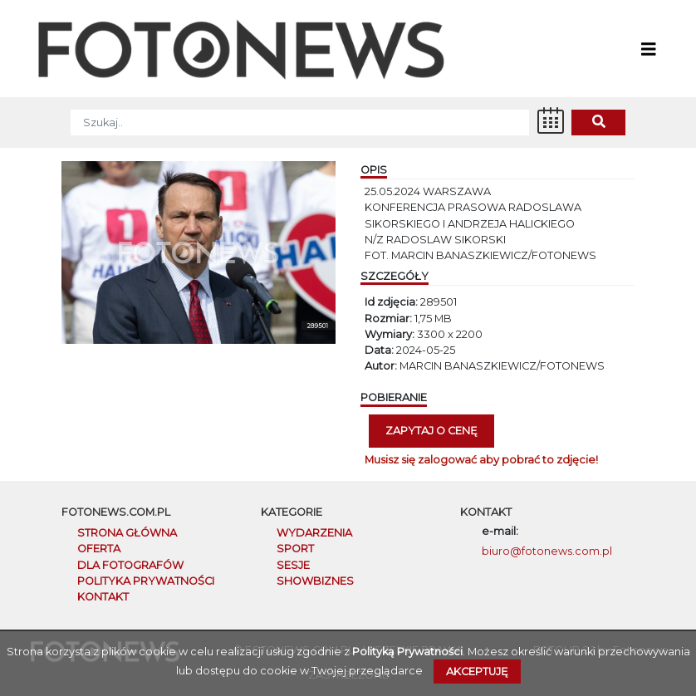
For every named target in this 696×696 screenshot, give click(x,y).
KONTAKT (103, 597)
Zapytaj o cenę (431, 430)
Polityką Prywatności (407, 651)
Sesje (293, 565)
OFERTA (98, 548)
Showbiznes (315, 581)
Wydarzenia (314, 533)
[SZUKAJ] (300, 122)
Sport (295, 548)
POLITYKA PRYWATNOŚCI (145, 581)
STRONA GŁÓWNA (127, 533)
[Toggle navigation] (648, 48)
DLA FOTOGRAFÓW (130, 565)
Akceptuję (477, 671)
